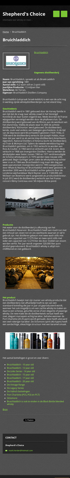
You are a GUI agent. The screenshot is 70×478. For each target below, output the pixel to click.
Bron (5, 409)
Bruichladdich (41, 52)
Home (6, 31)
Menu (64, 14)
